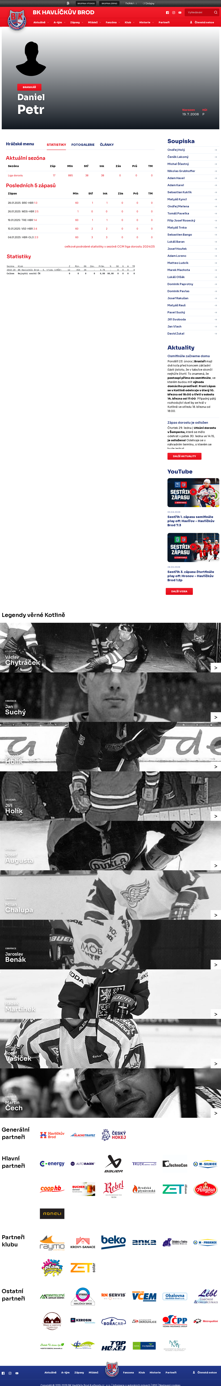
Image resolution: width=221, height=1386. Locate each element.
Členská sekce (202, 22)
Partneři (164, 22)
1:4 (35, 219)
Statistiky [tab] (56, 145)
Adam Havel (176, 178)
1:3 (35, 202)
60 (76, 202)
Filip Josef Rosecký (181, 220)
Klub (142, 1367)
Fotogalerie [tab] (82, 145)
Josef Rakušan (177, 298)
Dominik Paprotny (180, 284)
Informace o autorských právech (131, 1380)
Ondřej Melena (178, 206)
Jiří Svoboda (176, 319)
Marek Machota (178, 270)
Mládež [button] (93, 22)
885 (70, 175)
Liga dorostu (15, 175)
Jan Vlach (174, 326)
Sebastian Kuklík (179, 192)
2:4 (35, 228)
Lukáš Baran (176, 242)
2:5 (37, 211)
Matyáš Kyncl (177, 199)
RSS (154, 1380)
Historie (155, 1367)
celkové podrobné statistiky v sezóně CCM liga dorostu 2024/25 (110, 246)
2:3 (36, 237)
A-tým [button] (58, 22)
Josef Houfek (177, 249)
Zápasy (79, 1367)
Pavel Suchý (176, 312)
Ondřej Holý (176, 150)
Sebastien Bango (179, 234)
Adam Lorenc (176, 256)
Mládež (93, 1367)
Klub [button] (128, 22)
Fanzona (128, 1367)
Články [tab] (107, 145)
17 (54, 175)
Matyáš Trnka (177, 227)
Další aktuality (184, 456)
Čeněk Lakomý (178, 157)
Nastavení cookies (169, 1380)
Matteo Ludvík (178, 263)
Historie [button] (145, 22)
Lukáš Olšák (176, 277)
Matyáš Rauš (176, 305)
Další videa (179, 591)
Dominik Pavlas (178, 291)
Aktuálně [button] (39, 22)
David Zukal (175, 333)
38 (86, 175)
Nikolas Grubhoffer (181, 171)
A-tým (65, 1367)
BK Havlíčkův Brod (63, 12)
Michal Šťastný (178, 164)
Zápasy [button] (75, 22)
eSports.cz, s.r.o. (101, 1380)
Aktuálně (50, 1367)
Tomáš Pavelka (178, 213)
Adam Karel (175, 185)
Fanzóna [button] (111, 22)
